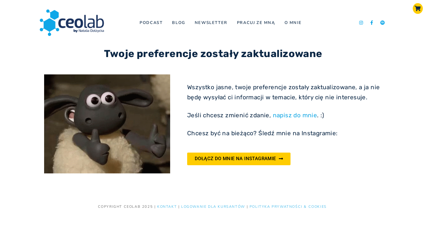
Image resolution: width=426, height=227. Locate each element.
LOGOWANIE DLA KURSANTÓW (213, 206)
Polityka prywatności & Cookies (288, 206)
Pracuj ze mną (256, 23)
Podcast (151, 23)
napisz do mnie (295, 115)
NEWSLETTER (211, 23)
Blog (178, 23)
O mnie (293, 23)
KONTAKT (167, 206)
